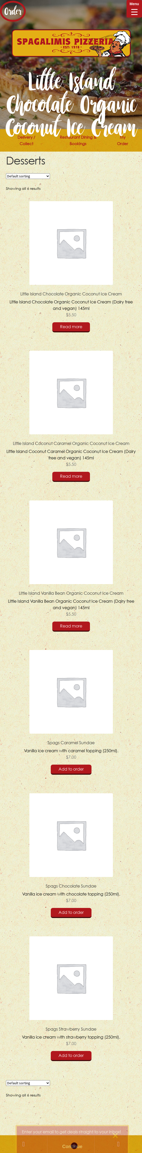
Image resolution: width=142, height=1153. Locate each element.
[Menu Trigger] (134, 9)
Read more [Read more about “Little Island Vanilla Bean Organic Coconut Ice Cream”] (71, 626)
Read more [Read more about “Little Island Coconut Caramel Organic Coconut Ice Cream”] (71, 476)
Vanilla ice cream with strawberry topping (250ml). (71, 991)
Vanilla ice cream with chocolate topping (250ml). (71, 848)
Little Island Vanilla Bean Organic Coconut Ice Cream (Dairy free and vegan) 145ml (71, 558)
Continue (72, 1146)
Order (12, 11)
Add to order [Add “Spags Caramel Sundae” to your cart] (71, 769)
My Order (122, 140)
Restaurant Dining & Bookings (78, 140)
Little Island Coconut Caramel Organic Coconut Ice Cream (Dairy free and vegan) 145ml (71, 409)
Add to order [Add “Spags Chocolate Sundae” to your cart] (71, 912)
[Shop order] (28, 176)
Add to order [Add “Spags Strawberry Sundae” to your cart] (71, 1055)
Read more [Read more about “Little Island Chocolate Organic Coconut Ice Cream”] (71, 326)
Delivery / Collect (26, 140)
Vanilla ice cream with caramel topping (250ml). (71, 705)
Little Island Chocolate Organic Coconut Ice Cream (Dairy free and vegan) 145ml (71, 259)
